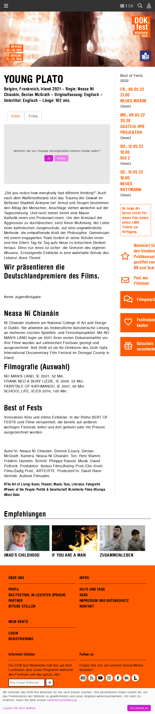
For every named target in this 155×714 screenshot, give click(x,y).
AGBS (84, 595)
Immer (61, 158)
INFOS (84, 578)
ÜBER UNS (16, 578)
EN (130, 6)
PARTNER (15, 601)
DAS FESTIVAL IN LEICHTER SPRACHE (37, 595)
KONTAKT (87, 606)
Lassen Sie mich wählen (19, 708)
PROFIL (13, 589)
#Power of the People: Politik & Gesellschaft (35, 490)
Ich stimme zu (139, 708)
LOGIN (13, 633)
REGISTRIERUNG (20, 639)
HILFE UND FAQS (92, 589)
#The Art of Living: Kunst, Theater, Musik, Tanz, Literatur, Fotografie (52, 484)
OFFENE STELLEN (21, 606)
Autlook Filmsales (34, 475)
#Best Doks (12, 495)
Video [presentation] (16, 116)
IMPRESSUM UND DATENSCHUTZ (104, 601)
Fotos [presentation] (33, 116)
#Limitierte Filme (80, 490)
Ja (48, 158)
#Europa (99, 490)
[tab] (15, 116)
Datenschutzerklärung (61, 700)
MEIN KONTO (18, 622)
